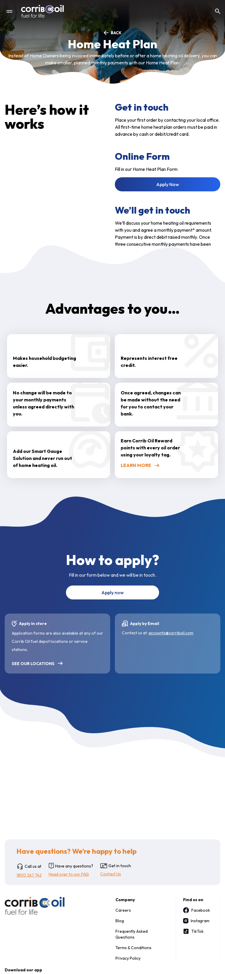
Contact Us (110, 874)
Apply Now (167, 184)
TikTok (193, 931)
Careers (123, 910)
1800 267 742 (29, 875)
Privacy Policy (128, 958)
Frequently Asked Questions (131, 934)
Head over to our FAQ (69, 874)
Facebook (195, 910)
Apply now (112, 592)
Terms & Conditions (133, 947)
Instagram (195, 921)
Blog (119, 920)
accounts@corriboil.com (171, 632)
